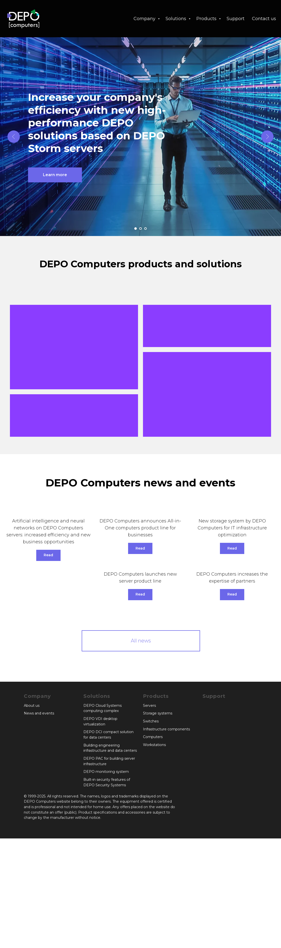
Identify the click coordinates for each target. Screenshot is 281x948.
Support (236, 18)
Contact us (264, 18)
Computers (153, 846)
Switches (151, 831)
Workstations (154, 854)
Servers (149, 815)
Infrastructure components (166, 838)
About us (31, 815)
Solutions (176, 18)
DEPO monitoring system (106, 881)
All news (141, 750)
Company (145, 18)
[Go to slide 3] (145, 228)
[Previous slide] (13, 136)
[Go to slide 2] (140, 228)
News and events (39, 823)
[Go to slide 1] (135, 228)
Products (207, 18)
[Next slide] (267, 136)
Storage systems (157, 823)
